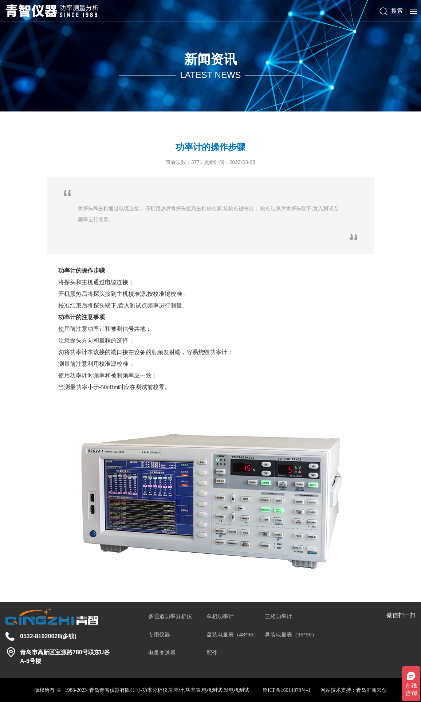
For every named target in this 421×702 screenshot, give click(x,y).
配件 (211, 653)
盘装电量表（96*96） (291, 634)
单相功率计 (220, 616)
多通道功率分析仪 (170, 616)
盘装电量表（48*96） (232, 634)
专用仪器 (159, 634)
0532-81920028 (40, 636)
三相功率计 (278, 616)
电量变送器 (162, 653)
